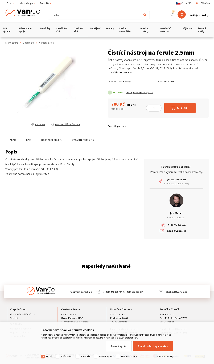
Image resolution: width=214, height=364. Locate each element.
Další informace (120, 72)
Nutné (49, 359)
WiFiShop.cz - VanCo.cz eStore (25, 15)
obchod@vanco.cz (176, 291)
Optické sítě (28, 42)
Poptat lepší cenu (117, 126)
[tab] (12, 140)
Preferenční (66, 359)
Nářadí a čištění (46, 42)
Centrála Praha (70, 309)
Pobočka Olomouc (121, 309)
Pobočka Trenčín (170, 309)
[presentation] (12, 140)
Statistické (85, 359)
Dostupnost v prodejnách (139, 92)
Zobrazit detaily (165, 359)
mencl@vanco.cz (177, 230)
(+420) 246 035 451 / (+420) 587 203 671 (123, 291)
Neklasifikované (129, 359)
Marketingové (106, 359)
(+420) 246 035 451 (176, 179)
